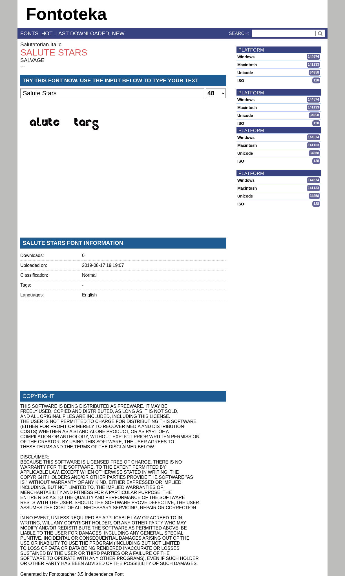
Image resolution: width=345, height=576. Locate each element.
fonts (29, 33)
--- (22, 65)
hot (46, 33)
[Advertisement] (123, 191)
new (118, 33)
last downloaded (82, 33)
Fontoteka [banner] (66, 14)
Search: (239, 33)
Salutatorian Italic (40, 44)
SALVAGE (32, 60)
